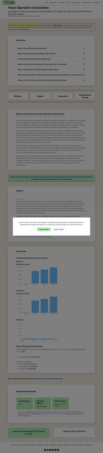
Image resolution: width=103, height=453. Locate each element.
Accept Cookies (44, 229)
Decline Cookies (59, 229)
